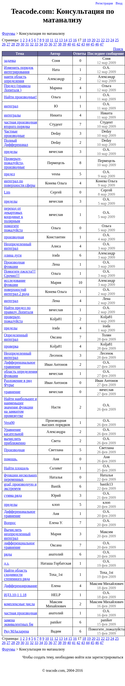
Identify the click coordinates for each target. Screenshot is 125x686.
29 (18, 44)
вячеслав (106, 392)
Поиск (118, 49)
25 (117, 40)
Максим (106, 534)
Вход (119, 3)
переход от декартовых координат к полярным (13, 214)
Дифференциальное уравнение (19, 364)
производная (14, 237)
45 (92, 44)
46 (97, 44)
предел (9, 174)
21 (98, 40)
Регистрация (104, 3)
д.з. (6, 563)
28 (13, 44)
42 (78, 44)
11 (51, 40)
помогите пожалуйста (13, 228)
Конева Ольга (106, 183)
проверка (11, 346)
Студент (106, 124)
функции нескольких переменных (20, 477)
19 (89, 40)
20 (93, 40)
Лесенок (106, 355)
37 (55, 44)
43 (83, 44)
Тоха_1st (106, 574)
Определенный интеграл (16, 337)
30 (22, 44)
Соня (106, 60)
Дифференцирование (20, 586)
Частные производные (14, 133)
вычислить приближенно (14, 441)
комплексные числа (19, 604)
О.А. (106, 70)
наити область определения (15, 79)
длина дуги (13, 255)
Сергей (106, 192)
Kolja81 (106, 319)
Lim (7, 192)
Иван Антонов (106, 383)
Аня (106, 459)
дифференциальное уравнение (19, 545)
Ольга (106, 88)
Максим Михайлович (106, 586)
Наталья (106, 477)
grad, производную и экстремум (20, 486)
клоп (106, 504)
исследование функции (14, 282)
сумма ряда (13, 495)
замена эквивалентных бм (18, 622)
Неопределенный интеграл (17, 246)
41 (74, 44)
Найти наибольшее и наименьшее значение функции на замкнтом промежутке (20, 407)
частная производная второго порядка (20, 124)
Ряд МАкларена (16, 631)
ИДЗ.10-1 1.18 (15, 595)
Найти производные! (20, 97)
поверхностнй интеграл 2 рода (16, 292)
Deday (106, 133)
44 (88, 44)
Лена (106, 301)
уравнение (12, 392)
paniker (106, 622)
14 (65, 40)
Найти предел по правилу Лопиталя (18, 310)
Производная (14, 450)
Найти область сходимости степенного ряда (17, 574)
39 (64, 44)
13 (61, 40)
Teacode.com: (33, 11)
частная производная (20, 613)
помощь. (10, 459)
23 (107, 40)
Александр (106, 79)
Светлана (106, 450)
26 (4, 44)
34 (41, 44)
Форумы (8, 33)
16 (75, 40)
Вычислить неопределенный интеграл (17, 534)
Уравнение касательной (13, 432)
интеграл (11, 106)
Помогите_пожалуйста (106, 631)
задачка (10, 61)
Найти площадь (16, 468)
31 (27, 44)
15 (70, 40)
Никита (106, 115)
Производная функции (14, 264)
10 (47, 40)
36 (50, 44)
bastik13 (106, 486)
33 (36, 44)
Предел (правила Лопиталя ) (17, 88)
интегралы (12, 115)
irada (106, 328)
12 (56, 40)
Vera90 (9, 423)
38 (60, 44)
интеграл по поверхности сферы (19, 183)
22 (103, 40)
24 (112, 40)
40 (69, 44)
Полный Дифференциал (16, 142)
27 (8, 44)
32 (32, 44)
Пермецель (106, 163)
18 (84, 40)
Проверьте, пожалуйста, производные (14, 163)
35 (46, 44)
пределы (10, 152)
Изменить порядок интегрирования (18, 70)
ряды (8, 554)
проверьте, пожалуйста (13, 319)
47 (102, 44)
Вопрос (10, 523)
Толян (106, 337)
